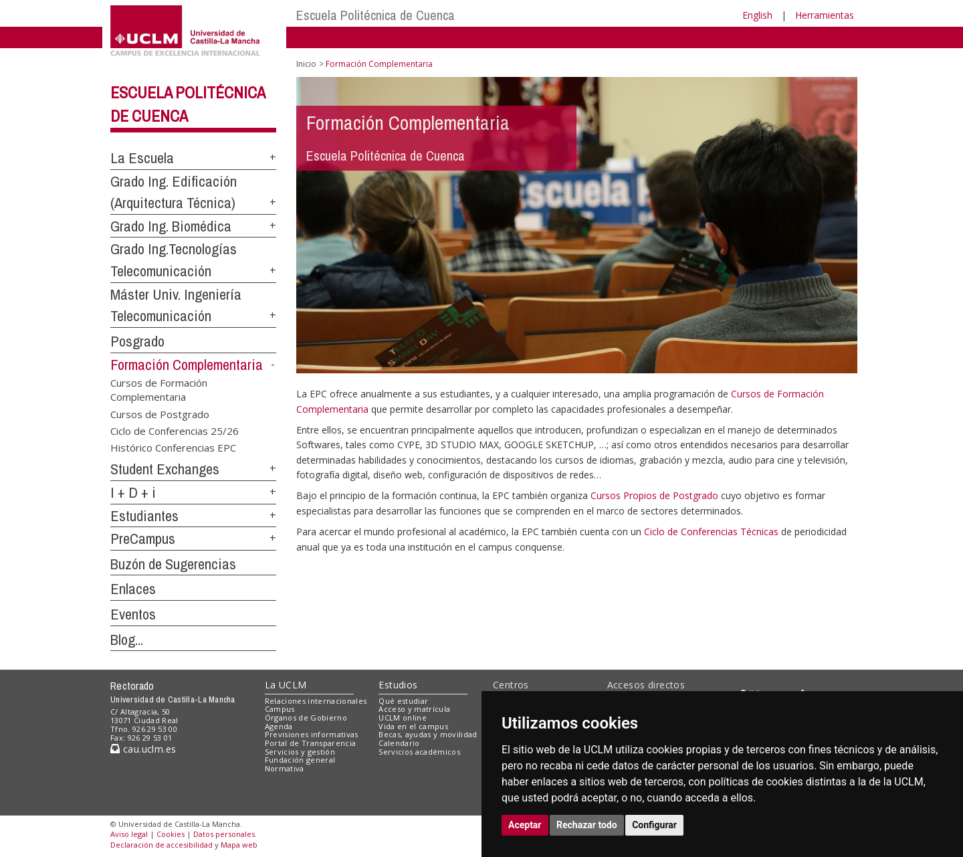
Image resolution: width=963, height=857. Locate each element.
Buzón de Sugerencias (173, 564)
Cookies (170, 834)
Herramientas (824, 15)
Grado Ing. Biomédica (170, 226)
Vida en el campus (413, 726)
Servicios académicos (419, 752)
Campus (280, 709)
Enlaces (133, 589)
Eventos (133, 614)
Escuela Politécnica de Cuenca (375, 15)
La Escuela (142, 158)
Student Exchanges (164, 469)
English (757, 15)
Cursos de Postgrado (159, 413)
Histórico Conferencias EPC (173, 447)
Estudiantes (144, 516)
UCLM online (403, 717)
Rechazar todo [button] (586, 825)
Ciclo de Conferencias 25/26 (174, 431)
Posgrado (137, 341)
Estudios (398, 684)
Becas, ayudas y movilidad (428, 734)
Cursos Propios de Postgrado (654, 495)
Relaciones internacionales (316, 701)
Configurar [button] (654, 825)
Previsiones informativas (311, 734)
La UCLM (286, 684)
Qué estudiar (403, 701)
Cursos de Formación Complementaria (158, 389)
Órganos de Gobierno (306, 717)
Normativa (284, 768)
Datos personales (224, 834)
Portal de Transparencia (310, 743)
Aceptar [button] (525, 825)
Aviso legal (129, 834)
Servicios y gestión (300, 752)
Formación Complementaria (186, 365)
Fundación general (300, 760)
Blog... (126, 640)
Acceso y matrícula (414, 709)
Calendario (399, 743)
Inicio (306, 64)
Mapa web (239, 845)
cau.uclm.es (143, 749)
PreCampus (142, 539)
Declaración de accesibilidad (161, 845)
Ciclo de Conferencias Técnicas (711, 531)
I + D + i (133, 492)
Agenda (279, 726)
